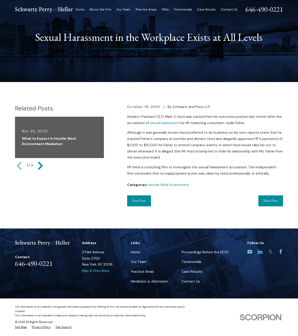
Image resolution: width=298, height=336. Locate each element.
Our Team (138, 262)
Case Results (192, 271)
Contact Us (191, 281)
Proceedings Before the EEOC (205, 252)
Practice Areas (142, 271)
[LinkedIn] (260, 251)
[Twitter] (270, 251)
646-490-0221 (264, 9)
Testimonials (192, 262)
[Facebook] (280, 251)
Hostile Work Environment (168, 185)
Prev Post (139, 200)
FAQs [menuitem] (165, 9)
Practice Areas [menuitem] (146, 9)
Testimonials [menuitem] (183, 9)
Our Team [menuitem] (123, 9)
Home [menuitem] (80, 9)
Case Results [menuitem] (206, 9)
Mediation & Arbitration (149, 281)
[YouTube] (249, 251)
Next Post (271, 200)
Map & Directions (95, 270)
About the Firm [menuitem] (100, 9)
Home (135, 252)
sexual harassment (165, 123)
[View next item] (40, 166)
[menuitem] (21, 327)
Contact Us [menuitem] (229, 9)
